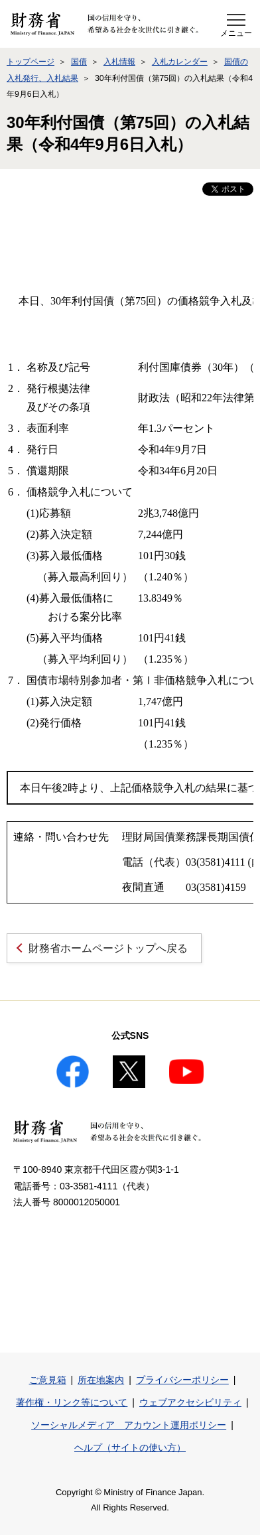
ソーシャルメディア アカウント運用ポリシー (128, 1425)
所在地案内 (101, 1379)
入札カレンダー (180, 61)
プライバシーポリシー (182, 1379)
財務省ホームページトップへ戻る (108, 948)
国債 (79, 61)
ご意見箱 (47, 1379)
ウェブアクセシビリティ (190, 1402)
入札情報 (119, 61)
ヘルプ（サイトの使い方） (130, 1447)
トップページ (30, 61)
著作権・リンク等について (71, 1402)
